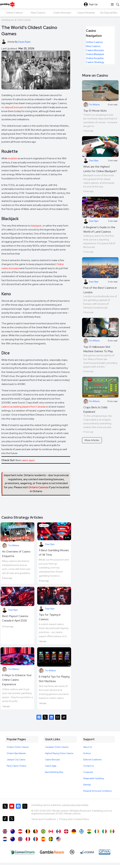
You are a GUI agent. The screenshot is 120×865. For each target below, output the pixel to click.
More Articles (92, 440)
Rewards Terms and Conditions (97, 791)
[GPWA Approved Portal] (104, 852)
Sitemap (87, 784)
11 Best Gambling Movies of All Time (54, 552)
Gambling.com (7, 20)
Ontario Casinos (38, 487)
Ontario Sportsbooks (16, 753)
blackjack (36, 225)
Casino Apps (50, 766)
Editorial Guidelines (92, 759)
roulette (12, 158)
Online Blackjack (95, 54)
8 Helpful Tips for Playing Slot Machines (54, 679)
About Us (87, 747)
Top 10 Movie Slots (95, 110)
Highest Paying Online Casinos (59, 753)
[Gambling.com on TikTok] (5, 821)
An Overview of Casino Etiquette (16, 554)
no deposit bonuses (12, 107)
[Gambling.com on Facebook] (18, 809)
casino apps (28, 460)
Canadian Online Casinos (56, 747)
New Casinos (93, 46)
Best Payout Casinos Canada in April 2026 (15, 618)
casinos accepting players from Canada (23, 406)
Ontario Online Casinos (18, 747)
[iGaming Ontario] (22, 852)
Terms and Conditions (43, 819)
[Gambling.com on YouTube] (11, 809)
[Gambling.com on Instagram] (24, 809)
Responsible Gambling (93, 778)
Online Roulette (95, 58)
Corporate (88, 772)
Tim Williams (13, 545)
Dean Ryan (50, 544)
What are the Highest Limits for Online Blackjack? (100, 169)
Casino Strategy (95, 62)
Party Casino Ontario (16, 766)
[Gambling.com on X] (5, 809)
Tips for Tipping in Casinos (50, 617)
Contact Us (88, 766)
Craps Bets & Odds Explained (95, 409)
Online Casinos (24, 20)
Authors (87, 753)
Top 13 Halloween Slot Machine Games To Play (98, 349)
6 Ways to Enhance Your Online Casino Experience (17, 679)
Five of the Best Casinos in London (100, 290)
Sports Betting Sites (54, 772)
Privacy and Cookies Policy (74, 819)
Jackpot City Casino (16, 759)
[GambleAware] (52, 852)
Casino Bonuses (95, 50)
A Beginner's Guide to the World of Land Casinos (99, 229)
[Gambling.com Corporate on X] (11, 821)
